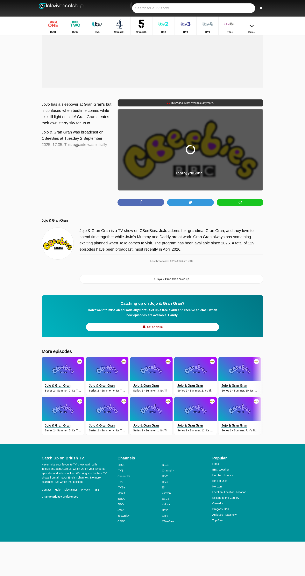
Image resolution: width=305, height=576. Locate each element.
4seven (166, 527)
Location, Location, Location (229, 526)
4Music (166, 538)
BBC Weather (220, 504)
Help (57, 524)
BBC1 (121, 499)
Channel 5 (123, 510)
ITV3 (120, 516)
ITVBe (121, 521)
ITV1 (120, 505)
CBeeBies (168, 555)
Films (215, 498)
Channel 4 (168, 505)
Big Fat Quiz (219, 515)
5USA (121, 533)
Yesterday (123, 550)
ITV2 (165, 510)
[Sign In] (246, 8)
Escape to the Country (225, 532)
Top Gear (218, 554)
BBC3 (165, 533)
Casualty (217, 537)
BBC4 (121, 538)
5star (120, 544)
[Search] (259, 8)
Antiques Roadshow (224, 549)
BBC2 (165, 499)
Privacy (85, 524)
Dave (165, 544)
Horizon (217, 520)
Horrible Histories (222, 509)
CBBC (121, 555)
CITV (165, 550)
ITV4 (165, 516)
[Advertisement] (152, 91)
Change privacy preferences (60, 531)
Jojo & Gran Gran (59, 254)
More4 (121, 527)
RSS (96, 524)
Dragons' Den (220, 543)
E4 (163, 521)
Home (183, 38)
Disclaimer (70, 524)
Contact (46, 524)
